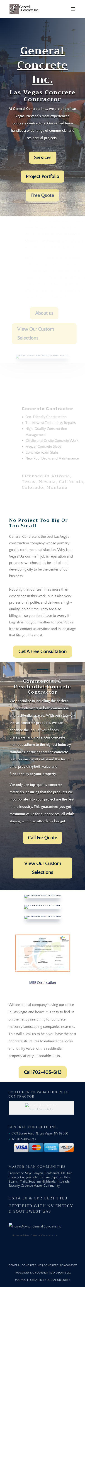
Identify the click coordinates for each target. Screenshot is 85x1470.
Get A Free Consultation (42, 651)
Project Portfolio (42, 176)
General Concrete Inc (25, 1265)
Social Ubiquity (58, 1279)
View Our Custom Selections (42, 867)
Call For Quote (42, 838)
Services (42, 157)
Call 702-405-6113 (42, 1072)
